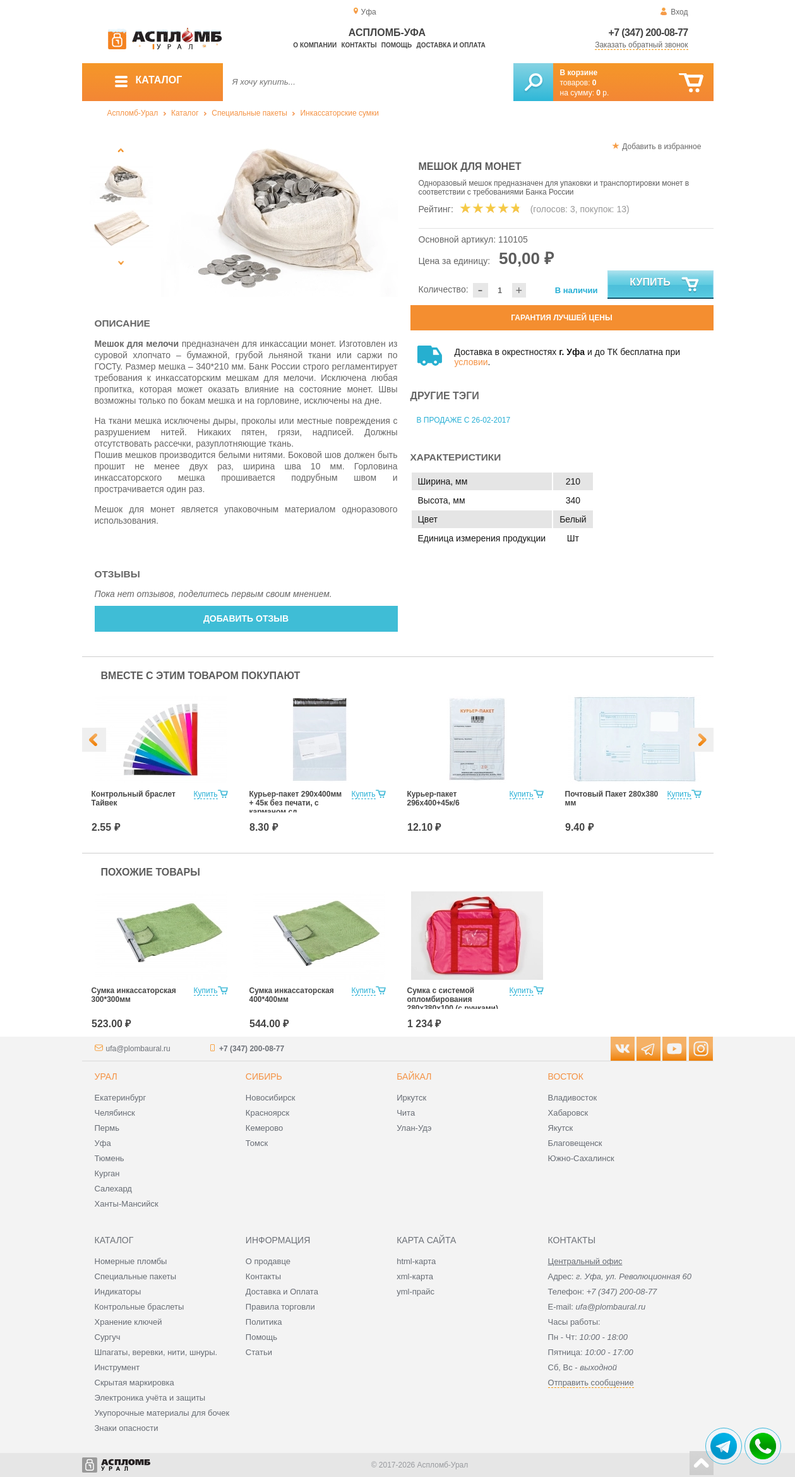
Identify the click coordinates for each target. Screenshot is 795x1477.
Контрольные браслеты (139, 1306)
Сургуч (108, 1337)
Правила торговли (280, 1306)
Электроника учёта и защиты (150, 1397)
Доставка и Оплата (282, 1291)
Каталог (185, 113)
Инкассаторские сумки (339, 113)
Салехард (113, 1188)
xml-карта (415, 1276)
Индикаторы (118, 1291)
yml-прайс (415, 1291)
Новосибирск (271, 1097)
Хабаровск (568, 1113)
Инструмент (117, 1367)
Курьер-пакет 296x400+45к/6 (433, 798)
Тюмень (109, 1158)
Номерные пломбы (131, 1261)
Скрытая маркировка (134, 1382)
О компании (315, 45)
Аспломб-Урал (132, 113)
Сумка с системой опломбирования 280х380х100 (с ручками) (453, 999)
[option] (279, 218)
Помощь (396, 45)
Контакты (358, 45)
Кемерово (264, 1128)
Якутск (560, 1128)
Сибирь (264, 1076)
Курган (107, 1173)
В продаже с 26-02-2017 (464, 420)
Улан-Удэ (414, 1128)
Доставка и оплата (451, 45)
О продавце (268, 1261)
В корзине (579, 72)
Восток (565, 1076)
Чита (406, 1113)
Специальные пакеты (249, 113)
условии (471, 362)
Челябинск (115, 1113)
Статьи (259, 1352)
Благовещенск (575, 1143)
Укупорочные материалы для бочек (162, 1413)
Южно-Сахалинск (581, 1158)
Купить (665, 285)
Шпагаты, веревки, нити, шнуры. (156, 1352)
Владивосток (572, 1097)
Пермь (107, 1128)
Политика (264, 1322)
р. (602, 92)
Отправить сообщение (591, 1382)
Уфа (103, 1143)
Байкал (414, 1076)
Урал (106, 1076)
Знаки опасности (126, 1428)
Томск (257, 1143)
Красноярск (267, 1113)
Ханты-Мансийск (126, 1204)
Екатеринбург (120, 1097)
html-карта (416, 1261)
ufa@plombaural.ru (138, 1048)
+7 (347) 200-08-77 (648, 32)
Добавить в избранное (661, 146)
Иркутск (411, 1097)
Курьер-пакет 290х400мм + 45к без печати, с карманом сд (295, 803)
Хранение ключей (128, 1322)
